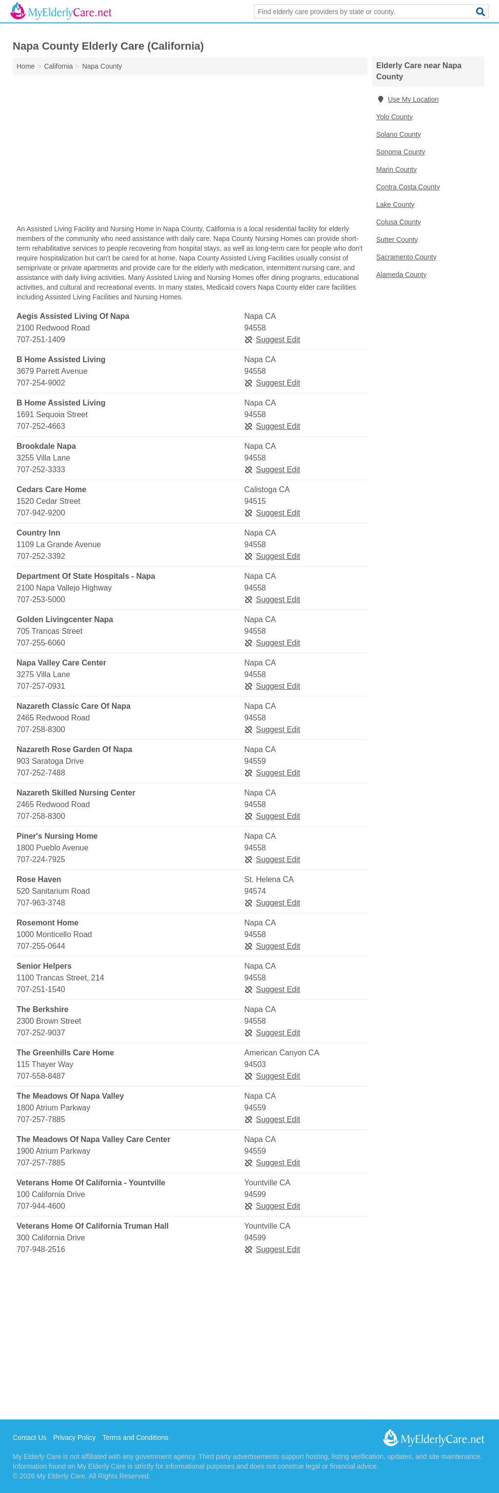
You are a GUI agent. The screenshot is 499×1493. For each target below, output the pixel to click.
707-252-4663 (41, 426)
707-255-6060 (41, 643)
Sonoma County (400, 152)
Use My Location (407, 99)
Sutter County (397, 239)
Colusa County (398, 222)
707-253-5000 (41, 599)
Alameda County (401, 274)
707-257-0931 (41, 686)
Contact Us (29, 1437)
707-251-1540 (41, 989)
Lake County (395, 204)
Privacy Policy (74, 1437)
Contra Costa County (408, 187)
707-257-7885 (41, 1119)
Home (26, 66)
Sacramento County (406, 257)
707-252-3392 (41, 556)
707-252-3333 (41, 469)
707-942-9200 (41, 513)
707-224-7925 (41, 859)
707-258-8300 (41, 729)
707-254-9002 (41, 383)
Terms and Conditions (135, 1437)
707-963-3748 (41, 903)
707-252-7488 (41, 773)
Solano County (398, 134)
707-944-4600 (41, 1206)
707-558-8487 (41, 1076)
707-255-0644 (41, 946)
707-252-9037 (41, 1033)
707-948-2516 (41, 1249)
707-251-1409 (41, 339)
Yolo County (394, 117)
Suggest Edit (272, 339)
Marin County (396, 169)
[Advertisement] (190, 152)
